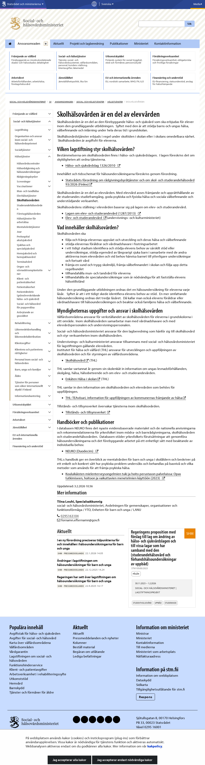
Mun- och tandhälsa (28, 191)
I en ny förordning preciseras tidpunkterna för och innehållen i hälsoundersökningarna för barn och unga (90, 544)
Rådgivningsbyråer (27, 176)
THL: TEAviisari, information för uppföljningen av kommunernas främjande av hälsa (125, 398)
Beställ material (84, 647)
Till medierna (145, 647)
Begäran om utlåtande (89, 651)
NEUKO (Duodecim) (81, 451)
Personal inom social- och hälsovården (29, 361)
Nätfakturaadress (148, 656)
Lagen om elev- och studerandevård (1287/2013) (103, 213)
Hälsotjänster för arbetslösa (26, 220)
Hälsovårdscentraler (28, 163)
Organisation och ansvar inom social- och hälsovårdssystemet (28, 139)
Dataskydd (143, 680)
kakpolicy (154, 746)
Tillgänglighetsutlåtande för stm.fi (160, 689)
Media (197, 4)
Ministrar (142, 633)
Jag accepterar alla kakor (69, 760)
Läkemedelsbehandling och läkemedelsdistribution (28, 333)
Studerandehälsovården (29, 207)
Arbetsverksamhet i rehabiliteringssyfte (38, 674)
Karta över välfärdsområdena (30, 642)
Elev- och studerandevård (86, 217)
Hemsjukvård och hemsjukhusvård (27, 255)
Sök (189, 23)
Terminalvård (24, 262)
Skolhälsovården (28, 200)
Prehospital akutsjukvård (24, 238)
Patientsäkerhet (26, 287)
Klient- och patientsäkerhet (26, 280)
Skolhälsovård (77, 360)
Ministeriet (141, 43)
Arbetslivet (19, 420)
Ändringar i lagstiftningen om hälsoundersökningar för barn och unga (84, 562)
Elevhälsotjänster (26, 195)
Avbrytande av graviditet (25, 314)
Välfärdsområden (21, 647)
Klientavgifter (22, 343)
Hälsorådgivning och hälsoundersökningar (28, 170)
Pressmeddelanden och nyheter (96, 638)
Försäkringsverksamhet (26, 412)
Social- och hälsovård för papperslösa (28, 305)
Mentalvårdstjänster (28, 227)
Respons (145, 697)
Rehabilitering (23, 323)
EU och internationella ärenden (25, 436)
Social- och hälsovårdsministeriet (28, 101)
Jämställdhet (20, 427)
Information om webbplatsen (157, 675)
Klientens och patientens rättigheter (29, 351)
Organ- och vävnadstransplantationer (29, 270)
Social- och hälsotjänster (90, 101)
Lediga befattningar (87, 656)
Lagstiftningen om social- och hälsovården (30, 658)
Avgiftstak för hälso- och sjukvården (34, 633)
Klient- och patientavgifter (28, 669)
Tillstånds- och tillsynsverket (87, 412)
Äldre (18, 376)
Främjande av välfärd (25, 114)
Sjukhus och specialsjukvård (25, 246)
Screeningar (23, 181)
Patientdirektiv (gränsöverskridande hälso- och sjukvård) (28, 295)
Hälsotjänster (115, 101)
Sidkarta (142, 684)
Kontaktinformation (167, 43)
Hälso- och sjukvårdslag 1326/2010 (93, 165)
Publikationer (119, 43)
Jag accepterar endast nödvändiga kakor (124, 760)
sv (50, 101)
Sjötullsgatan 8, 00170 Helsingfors (160, 718)
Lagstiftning (21, 130)
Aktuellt (58, 43)
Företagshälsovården (29, 213)
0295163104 (70, 516)
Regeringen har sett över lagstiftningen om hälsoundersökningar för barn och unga (86, 579)
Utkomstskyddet (22, 404)
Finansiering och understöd (28, 446)
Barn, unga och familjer (28, 369)
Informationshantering (27, 396)
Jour (19, 232)
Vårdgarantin (18, 651)
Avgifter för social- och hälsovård (32, 638)
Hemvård (16, 683)
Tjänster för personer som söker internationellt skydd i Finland (29, 385)
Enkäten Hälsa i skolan (82, 379)
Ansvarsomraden (29, 43)
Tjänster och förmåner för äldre (31, 692)
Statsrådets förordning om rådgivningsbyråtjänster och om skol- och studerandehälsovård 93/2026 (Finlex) (130, 182)
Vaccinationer (24, 186)
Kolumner (80, 642)
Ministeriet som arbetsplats (156, 651)
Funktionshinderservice (26, 665)
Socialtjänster (22, 150)
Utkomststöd (18, 678)
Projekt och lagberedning (87, 43)
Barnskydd (16, 688)
